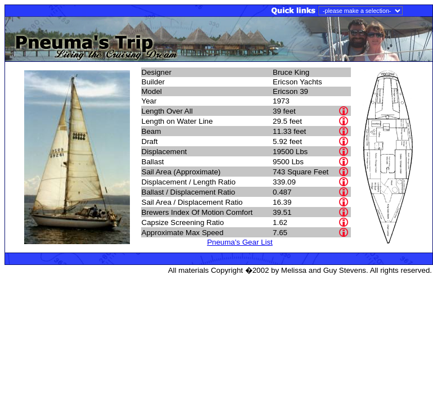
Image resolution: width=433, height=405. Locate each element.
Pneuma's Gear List (240, 242)
